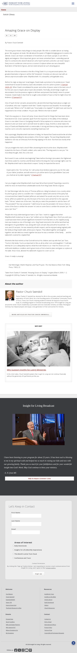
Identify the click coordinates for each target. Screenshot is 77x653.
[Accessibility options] (73, 643)
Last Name (26, 523)
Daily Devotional (49, 602)
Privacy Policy (48, 627)
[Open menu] (72, 3)
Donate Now (9, 619)
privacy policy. (51, 568)
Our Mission (9, 594)
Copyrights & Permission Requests (54, 633)
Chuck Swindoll (10, 597)
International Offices (50, 625)
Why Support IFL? (11, 627)
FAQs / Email (47, 622)
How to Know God (11, 605)
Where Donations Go (12, 630)
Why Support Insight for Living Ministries (26, 369)
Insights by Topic (49, 594)
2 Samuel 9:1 (16, 97)
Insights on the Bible (50, 597)
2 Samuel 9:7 (36, 175)
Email (25, 531)
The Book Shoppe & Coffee (13, 608)
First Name (26, 515)
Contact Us (47, 619)
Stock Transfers (10, 622)
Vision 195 (9, 602)
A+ (15, 35)
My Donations (10, 633)
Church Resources (49, 608)
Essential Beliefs (10, 600)
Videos (46, 605)
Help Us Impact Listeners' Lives (39, 478)
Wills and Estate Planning (13, 625)
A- (7, 35)
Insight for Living (16, 3)
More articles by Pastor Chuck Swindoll (30, 314)
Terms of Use (48, 630)
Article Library (48, 600)
